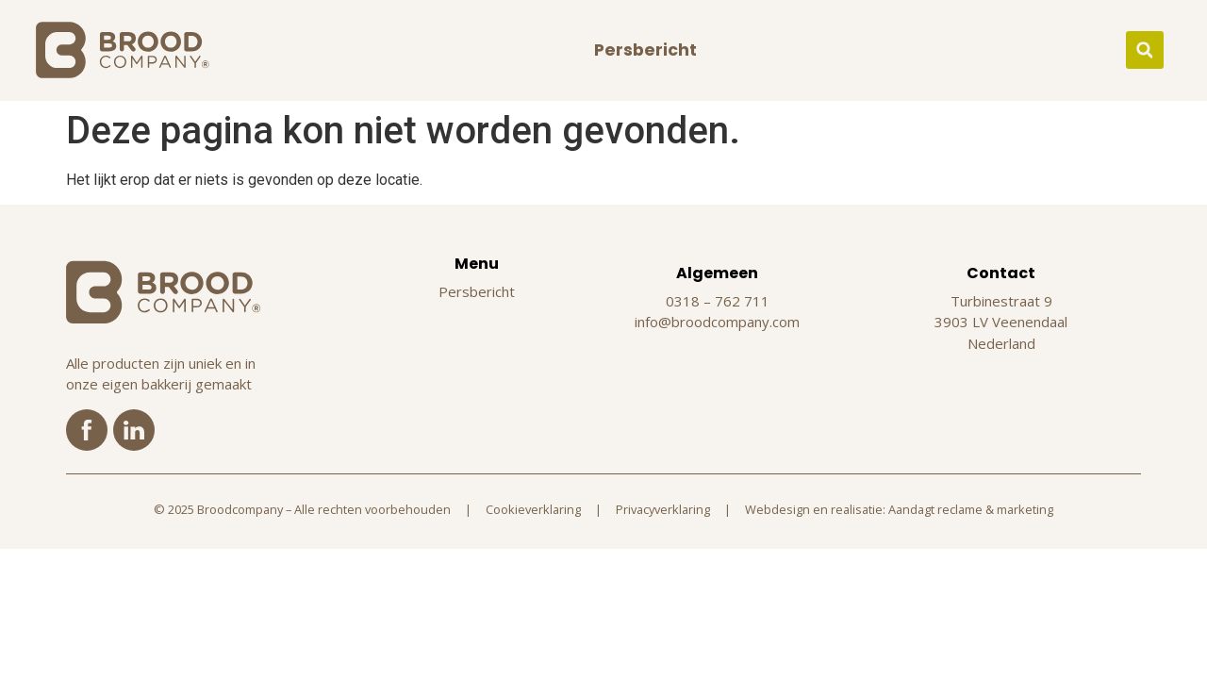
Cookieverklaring (533, 509)
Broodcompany (240, 509)
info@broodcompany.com (717, 321)
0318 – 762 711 (717, 300)
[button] (1145, 50)
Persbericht (645, 50)
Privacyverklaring (663, 509)
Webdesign (777, 509)
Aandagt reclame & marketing (970, 509)
